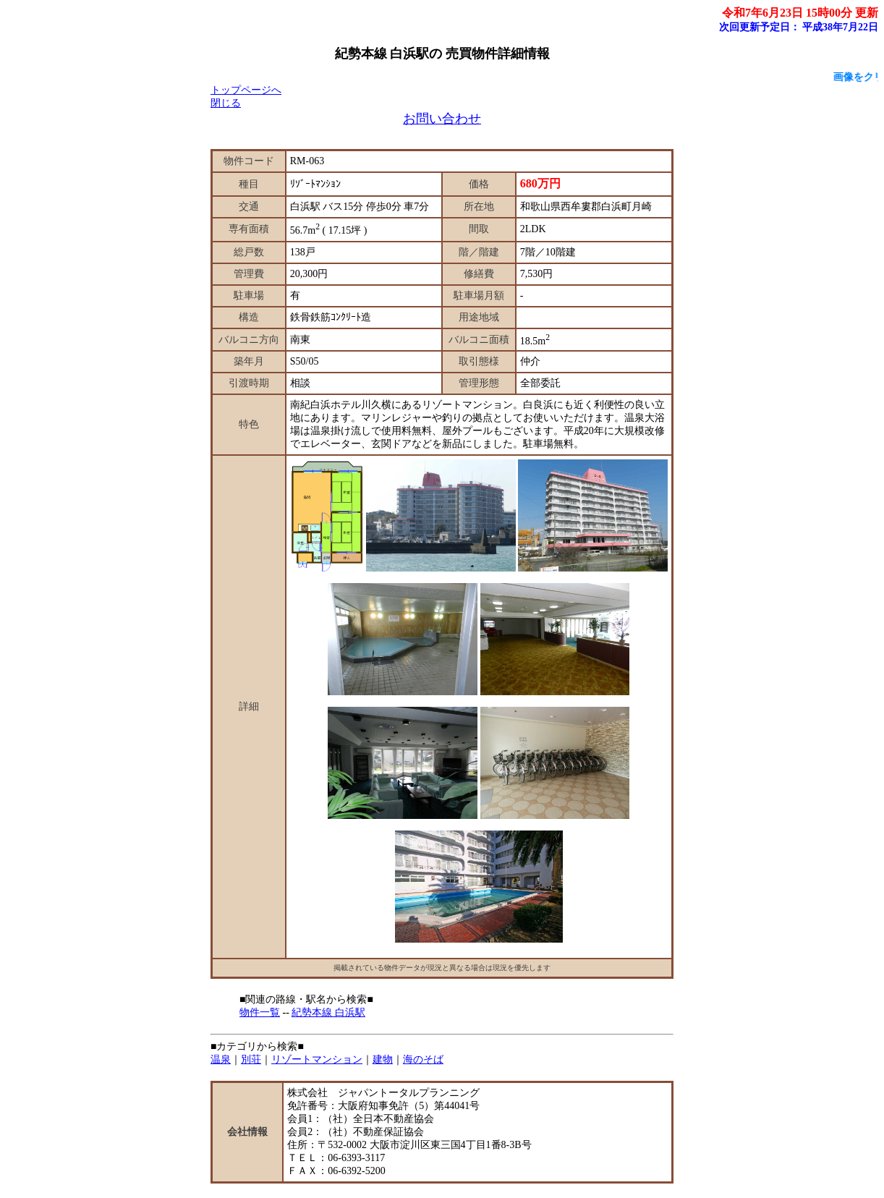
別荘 (251, 1059)
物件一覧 (259, 1012)
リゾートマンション (316, 1059)
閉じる (226, 103)
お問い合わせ (442, 118)
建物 (383, 1059)
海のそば (423, 1059)
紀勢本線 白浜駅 (328, 1012)
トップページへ (246, 90)
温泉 (221, 1059)
